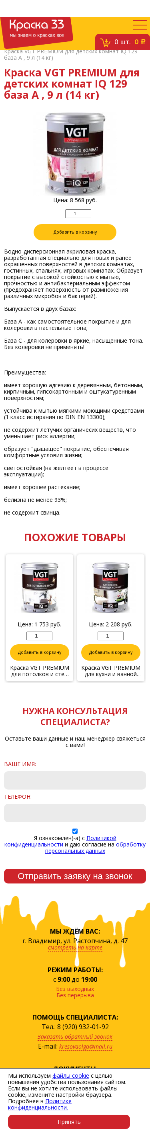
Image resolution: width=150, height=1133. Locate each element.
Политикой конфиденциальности (60, 841)
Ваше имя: (20, 764)
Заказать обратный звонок (75, 1036)
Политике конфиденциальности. (40, 1104)
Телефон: (18, 797)
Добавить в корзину (75, 232)
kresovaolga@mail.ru (85, 1046)
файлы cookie (70, 1075)
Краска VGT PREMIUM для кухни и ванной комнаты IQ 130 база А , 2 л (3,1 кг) (110, 671)
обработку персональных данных (95, 847)
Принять (69, 1121)
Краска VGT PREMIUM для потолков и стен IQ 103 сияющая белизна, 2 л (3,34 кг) (39, 671)
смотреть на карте (75, 947)
